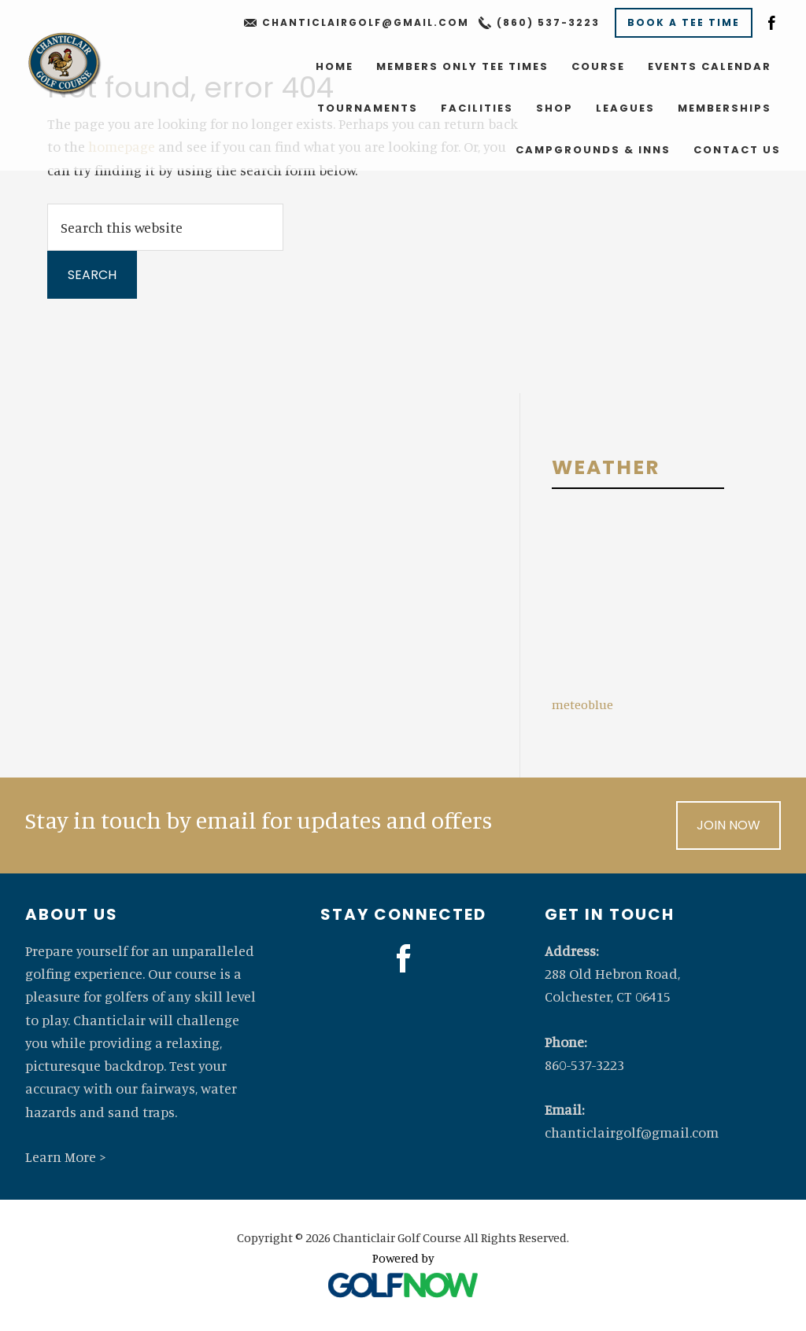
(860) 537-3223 (548, 22)
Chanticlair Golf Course (63, 63)
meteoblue (582, 704)
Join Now (728, 825)
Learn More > (65, 1156)
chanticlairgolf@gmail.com (365, 22)
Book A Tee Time (683, 22)
